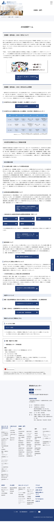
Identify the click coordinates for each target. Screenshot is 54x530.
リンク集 (16, 511)
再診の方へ (3, 444)
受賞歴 (11, 493)
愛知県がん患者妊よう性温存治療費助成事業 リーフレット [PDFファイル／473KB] (26, 208)
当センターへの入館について (30, 490)
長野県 (5, 223)
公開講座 (29, 496)
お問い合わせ (39, 490)
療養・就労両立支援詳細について (24, 256)
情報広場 (29, 498)
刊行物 (28, 487)
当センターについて (23, 485)
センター (45, 429)
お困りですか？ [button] (52, 266)
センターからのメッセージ (21, 499)
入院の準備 (12, 432)
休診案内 (3, 449)
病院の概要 (20, 494)
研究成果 (12, 491)
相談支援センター (4, 480)
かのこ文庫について (4, 464)
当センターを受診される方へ (4, 427)
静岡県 (22, 223)
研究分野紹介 (4, 487)
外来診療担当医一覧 (4, 446)
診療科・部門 (21, 426)
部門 (36, 429)
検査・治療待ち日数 (4, 452)
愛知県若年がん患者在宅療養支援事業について (26, 288)
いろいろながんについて (30, 493)
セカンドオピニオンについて (4, 460)
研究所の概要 (21, 496)
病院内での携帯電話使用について (21, 489)
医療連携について (4, 471)
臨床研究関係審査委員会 (13, 488)
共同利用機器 (4, 493)
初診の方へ (3, 442)
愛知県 (5, 218)
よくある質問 (39, 487)
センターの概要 (21, 492)
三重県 (39, 218)
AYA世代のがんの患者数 (22, 106)
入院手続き (12, 430)
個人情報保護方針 (23, 511)
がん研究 (12, 485)
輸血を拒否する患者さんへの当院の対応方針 (4, 476)
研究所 (3, 485)
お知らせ (38, 501)
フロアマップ (4, 454)
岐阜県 (22, 218)
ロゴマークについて (21, 502)
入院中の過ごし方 (13, 435)
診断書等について (4, 457)
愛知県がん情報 (30, 500)
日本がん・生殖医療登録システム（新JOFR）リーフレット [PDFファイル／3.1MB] (25, 235)
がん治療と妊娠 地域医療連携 (24, 312)
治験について (4, 469)
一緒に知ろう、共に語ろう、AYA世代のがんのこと (26, 77)
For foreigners (39, 499)
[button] (51, 2)
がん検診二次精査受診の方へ (4, 439)
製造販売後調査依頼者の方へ (30, 503)
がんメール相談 (9, 327)
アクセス (38, 485)
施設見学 (3, 495)
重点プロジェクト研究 (4, 490)
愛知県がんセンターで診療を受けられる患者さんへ (4, 434)
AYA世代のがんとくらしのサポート (25, 303)
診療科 (20, 429)
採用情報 (38, 496)
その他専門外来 (4, 467)
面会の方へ (12, 440)
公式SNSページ (32, 511)
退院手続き (12, 438)
